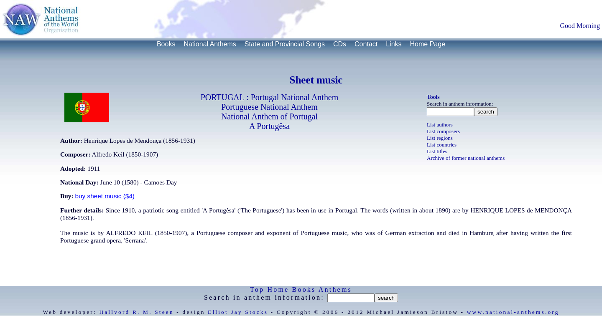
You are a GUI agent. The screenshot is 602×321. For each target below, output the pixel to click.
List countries (442, 145)
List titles (437, 151)
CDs (339, 44)
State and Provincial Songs (285, 44)
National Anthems (210, 44)
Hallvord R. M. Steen (136, 312)
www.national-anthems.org (513, 312)
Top (257, 289)
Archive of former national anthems (466, 158)
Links (393, 44)
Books (166, 44)
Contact (366, 44)
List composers (443, 131)
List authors (440, 124)
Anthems (335, 289)
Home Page (428, 44)
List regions (440, 138)
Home (278, 289)
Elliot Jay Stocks (238, 312)
